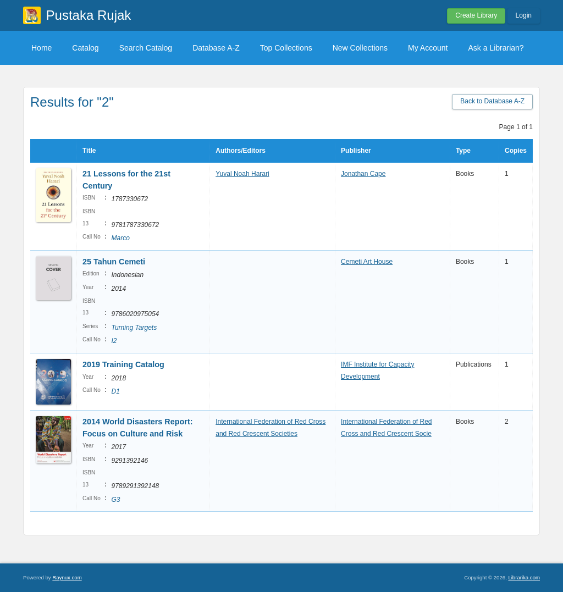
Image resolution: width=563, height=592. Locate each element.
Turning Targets (134, 327)
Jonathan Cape (363, 174)
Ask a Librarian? (495, 47)
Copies (516, 150)
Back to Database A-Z (492, 101)
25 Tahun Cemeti (113, 261)
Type (463, 150)
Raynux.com (66, 577)
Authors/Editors (241, 150)
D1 (115, 391)
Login (524, 15)
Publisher (356, 150)
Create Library (476, 15)
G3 (115, 500)
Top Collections (286, 47)
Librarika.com (524, 577)
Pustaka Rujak (88, 15)
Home (41, 47)
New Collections (360, 47)
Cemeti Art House (367, 261)
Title (89, 150)
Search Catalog (146, 47)
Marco (120, 238)
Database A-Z (216, 47)
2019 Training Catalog (123, 364)
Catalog (85, 47)
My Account (428, 47)
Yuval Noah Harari (242, 174)
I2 (114, 341)
